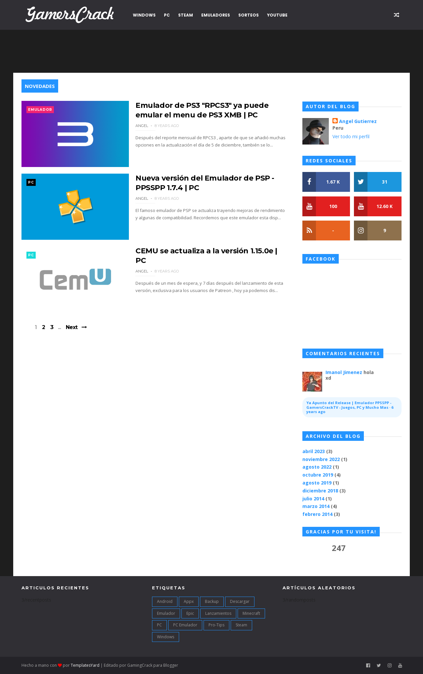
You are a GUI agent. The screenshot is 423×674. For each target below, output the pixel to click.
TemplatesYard (85, 665)
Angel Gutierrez (358, 121)
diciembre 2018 (320, 490)
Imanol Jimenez (344, 372)
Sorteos (248, 15)
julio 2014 (313, 498)
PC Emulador (185, 625)
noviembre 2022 (321, 459)
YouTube (277, 15)
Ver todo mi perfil (350, 136)
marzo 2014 (315, 506)
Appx (189, 601)
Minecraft (251, 613)
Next (71, 327)
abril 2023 (313, 451)
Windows (144, 15)
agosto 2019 (316, 483)
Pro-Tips (216, 625)
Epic (190, 613)
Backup (212, 601)
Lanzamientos (218, 613)
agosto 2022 (316, 467)
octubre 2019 (317, 475)
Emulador (40, 109)
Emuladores (215, 15)
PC (167, 15)
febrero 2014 (317, 514)
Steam (185, 15)
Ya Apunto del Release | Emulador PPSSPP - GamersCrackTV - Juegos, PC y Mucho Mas (348, 404)
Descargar (240, 601)
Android (165, 601)
